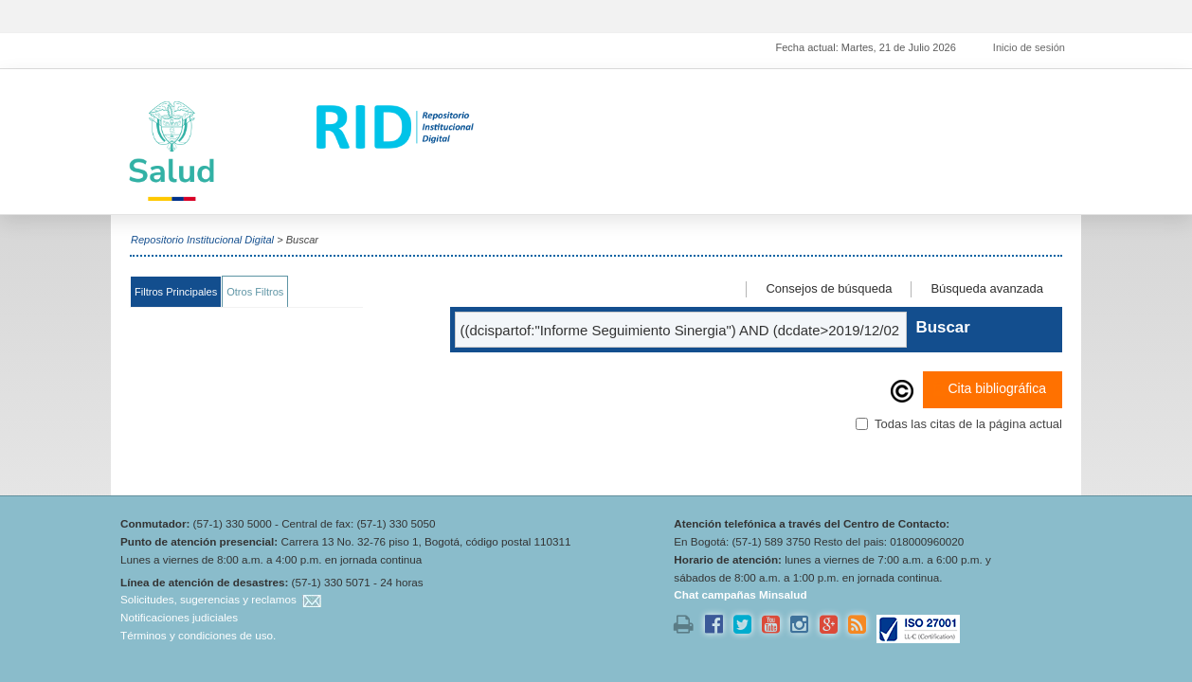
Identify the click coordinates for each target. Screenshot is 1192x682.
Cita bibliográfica (989, 390)
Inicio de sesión (1029, 47)
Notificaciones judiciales (179, 617)
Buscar (942, 327)
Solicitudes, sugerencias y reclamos (208, 599)
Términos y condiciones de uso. (198, 635)
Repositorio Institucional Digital (202, 239)
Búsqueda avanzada (986, 288)
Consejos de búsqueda (829, 288)
